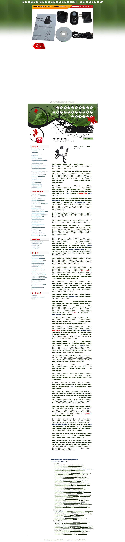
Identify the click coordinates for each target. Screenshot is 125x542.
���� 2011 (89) (36, 245)
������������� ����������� (38, 280)
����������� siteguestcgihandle (61, 139)
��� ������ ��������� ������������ (38, 208)
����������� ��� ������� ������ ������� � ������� (39, 276)
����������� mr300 (61, 208)
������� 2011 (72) (37, 241)
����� (34, 295)
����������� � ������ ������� (38, 264)
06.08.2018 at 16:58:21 (59, 522)
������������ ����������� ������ (38, 221)
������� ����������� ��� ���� (39, 284)
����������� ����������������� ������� (40, 165)
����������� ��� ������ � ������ (39, 175)
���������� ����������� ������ (72, 112)
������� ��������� (40, 211)
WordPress (34, 298)
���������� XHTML (38, 297)
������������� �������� (38, 225)
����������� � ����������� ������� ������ (38, 257)
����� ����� (37, 187)
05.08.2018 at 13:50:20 (59, 511)
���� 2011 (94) (36, 247)
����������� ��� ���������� (39, 169)
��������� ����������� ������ (72, 189)
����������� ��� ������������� (39, 261)
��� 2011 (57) (35, 248)
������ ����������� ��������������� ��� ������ (39, 180)
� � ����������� (38, 272)
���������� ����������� (37, 185)
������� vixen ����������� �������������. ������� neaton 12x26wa (39, 233)
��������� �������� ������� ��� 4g (39, 196)
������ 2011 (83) (37, 243)
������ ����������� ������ (37, 154)
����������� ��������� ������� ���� (40, 204)
